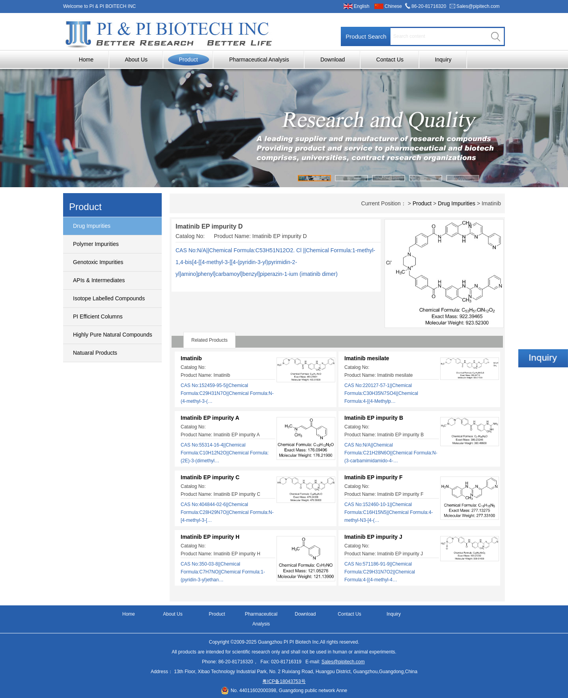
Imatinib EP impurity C (210, 477)
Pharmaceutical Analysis (259, 59)
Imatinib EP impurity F (373, 477)
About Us (136, 59)
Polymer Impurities (96, 244)
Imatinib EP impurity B (373, 418)
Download (332, 59)
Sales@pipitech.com (478, 6)
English (361, 6)
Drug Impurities (91, 226)
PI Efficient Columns (98, 316)
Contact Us (390, 59)
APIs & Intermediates (99, 280)
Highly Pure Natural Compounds (112, 334)
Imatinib (191, 358)
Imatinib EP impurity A (210, 418)
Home (86, 59)
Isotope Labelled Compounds (109, 298)
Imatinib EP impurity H (210, 537)
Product (188, 59)
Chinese (393, 6)
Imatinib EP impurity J (373, 537)
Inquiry (443, 59)
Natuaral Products (95, 353)
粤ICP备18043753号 (283, 681)
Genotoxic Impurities (98, 262)
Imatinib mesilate (366, 358)
